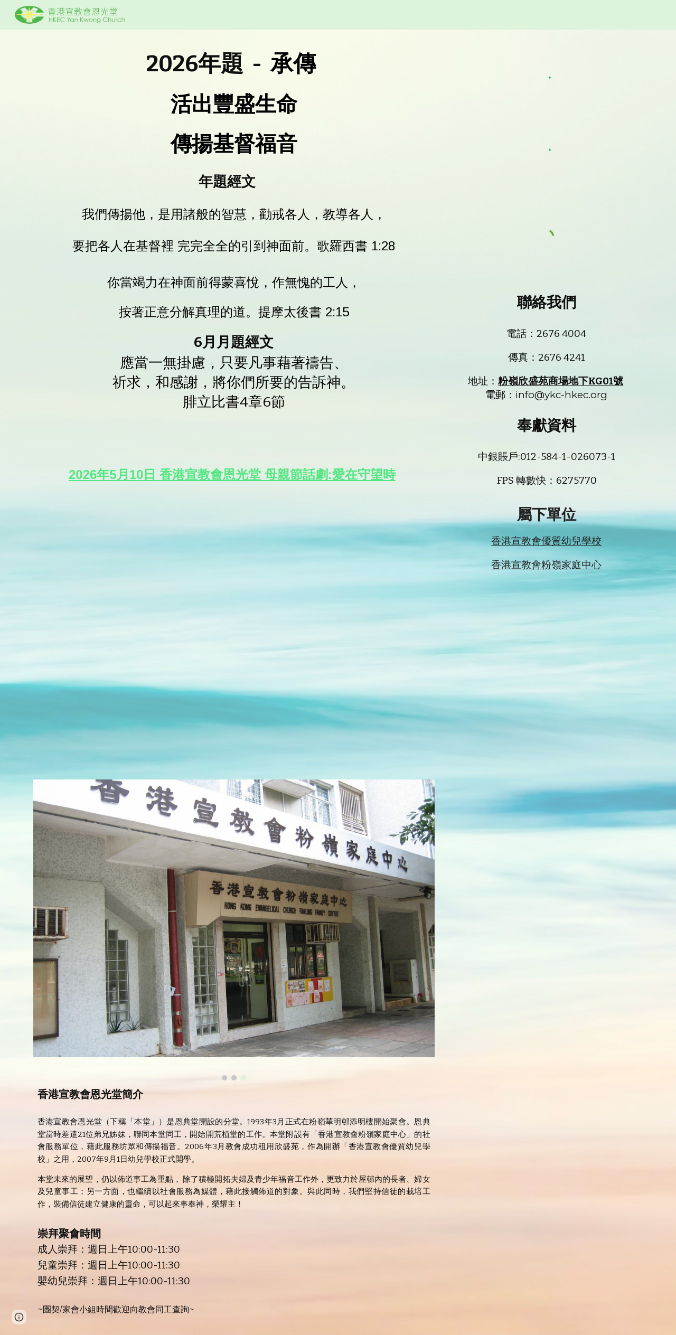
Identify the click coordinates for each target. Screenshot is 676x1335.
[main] (234, 249)
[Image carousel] (234, 929)
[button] (19, 1317)
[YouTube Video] (234, 628)
